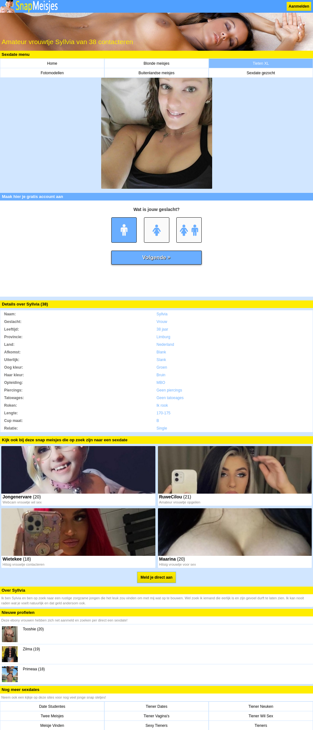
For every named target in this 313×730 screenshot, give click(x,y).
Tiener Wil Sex (261, 716)
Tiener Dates (156, 706)
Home (52, 63)
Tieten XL (261, 63)
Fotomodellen (52, 73)
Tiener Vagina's (157, 716)
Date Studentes (52, 706)
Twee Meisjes (52, 716)
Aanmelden (299, 6)
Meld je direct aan (156, 577)
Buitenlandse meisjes (156, 73)
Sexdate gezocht (261, 73)
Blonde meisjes (156, 63)
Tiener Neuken (260, 706)
